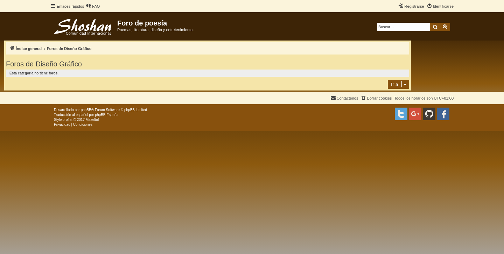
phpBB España (106, 115)
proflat (67, 120)
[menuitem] (93, 6)
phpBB (86, 110)
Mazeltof (92, 120)
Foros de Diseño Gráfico (44, 64)
